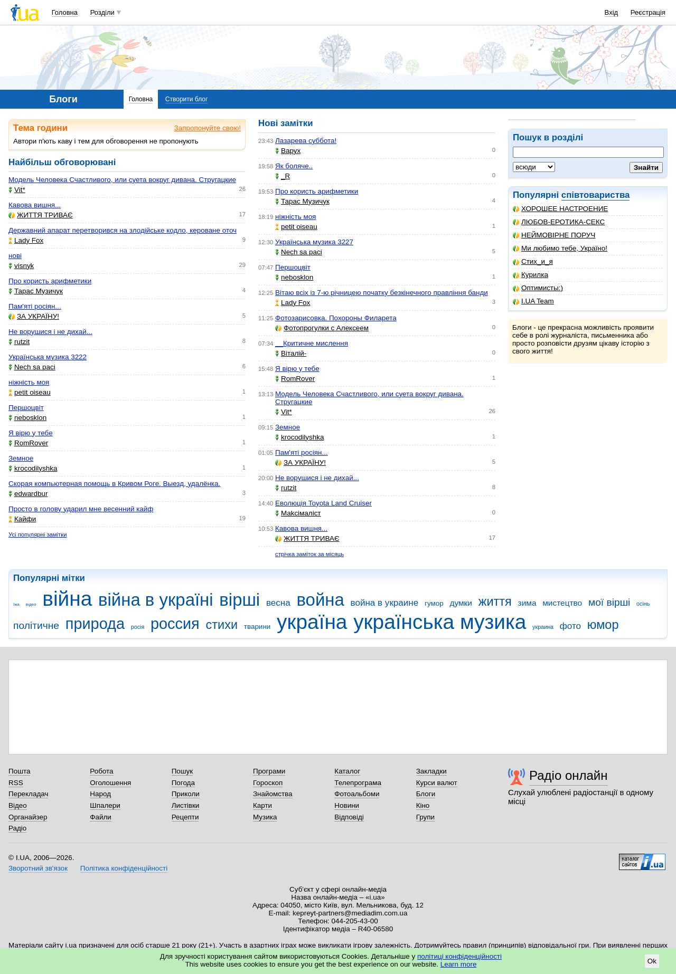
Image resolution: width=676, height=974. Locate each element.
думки (460, 602)
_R (282, 176)
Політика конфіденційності (123, 868)
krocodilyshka (32, 468)
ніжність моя (28, 382)
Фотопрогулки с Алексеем (322, 328)
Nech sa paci (31, 367)
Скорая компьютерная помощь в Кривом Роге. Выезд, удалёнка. (114, 484)
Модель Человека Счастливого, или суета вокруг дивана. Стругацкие (122, 180)
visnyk (21, 266)
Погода (183, 783)
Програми (269, 771)
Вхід (611, 12)
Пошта (19, 771)
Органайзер (27, 817)
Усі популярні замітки (37, 534)
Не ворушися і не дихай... (50, 332)
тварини (257, 627)
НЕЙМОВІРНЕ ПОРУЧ (554, 235)
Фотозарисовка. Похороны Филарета (336, 318)
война (320, 599)
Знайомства (273, 794)
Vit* (16, 190)
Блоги (426, 794)
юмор (603, 625)
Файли (100, 817)
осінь (643, 603)
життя (495, 601)
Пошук (182, 771)
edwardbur (28, 494)
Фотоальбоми (356, 794)
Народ (100, 794)
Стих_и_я (533, 261)
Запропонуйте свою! (207, 128)
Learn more (458, 964)
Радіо (17, 828)
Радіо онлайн (568, 775)
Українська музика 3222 (47, 357)
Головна (65, 12)
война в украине (385, 603)
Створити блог (186, 99)
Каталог (347, 771)
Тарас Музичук (35, 291)
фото (570, 626)
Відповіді (349, 817)
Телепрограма (357, 783)
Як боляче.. (294, 166)
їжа (16, 604)
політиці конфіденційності (459, 956)
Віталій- (290, 353)
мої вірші (609, 602)
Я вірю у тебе (30, 433)
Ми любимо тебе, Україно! (560, 248)
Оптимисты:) (538, 288)
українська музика (439, 621)
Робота (101, 771)
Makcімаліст (298, 513)
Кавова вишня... (34, 205)
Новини (346, 805)
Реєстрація (648, 12)
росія (138, 627)
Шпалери (105, 805)
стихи (221, 625)
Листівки (186, 805)
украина (542, 627)
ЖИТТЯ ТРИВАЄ (40, 215)
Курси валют (436, 783)
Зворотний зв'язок (38, 868)
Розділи (102, 12)
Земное (20, 458)
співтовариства (595, 195)
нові (15, 256)
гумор (434, 603)
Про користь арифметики (49, 281)
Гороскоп (268, 783)
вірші (239, 599)
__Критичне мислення (311, 343)
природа (95, 623)
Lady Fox (25, 240)
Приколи (186, 794)
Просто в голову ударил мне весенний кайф (80, 509)
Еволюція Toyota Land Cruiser (323, 503)
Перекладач (28, 794)
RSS (15, 783)
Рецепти (185, 817)
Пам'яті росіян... (34, 306)
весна (278, 603)
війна (67, 598)
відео (31, 604)
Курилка (530, 275)
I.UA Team (533, 301)
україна (312, 621)
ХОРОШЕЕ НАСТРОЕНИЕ (560, 209)
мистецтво (562, 602)
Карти (262, 805)
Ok (651, 961)
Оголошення (110, 783)
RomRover (28, 443)
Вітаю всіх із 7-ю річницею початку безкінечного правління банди (381, 293)
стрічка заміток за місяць (309, 554)
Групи (425, 817)
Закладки (431, 771)
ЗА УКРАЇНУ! (33, 316)
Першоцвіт (26, 408)
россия (175, 623)
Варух (288, 151)
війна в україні (155, 599)
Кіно (423, 805)
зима (527, 602)
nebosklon (27, 418)
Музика (265, 817)
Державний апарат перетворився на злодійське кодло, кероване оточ (122, 230)
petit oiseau (29, 392)
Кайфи (22, 519)
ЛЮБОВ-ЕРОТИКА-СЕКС (559, 222)
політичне (36, 625)
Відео (17, 805)
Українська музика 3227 (314, 242)
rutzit (19, 342)
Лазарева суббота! (305, 141)
